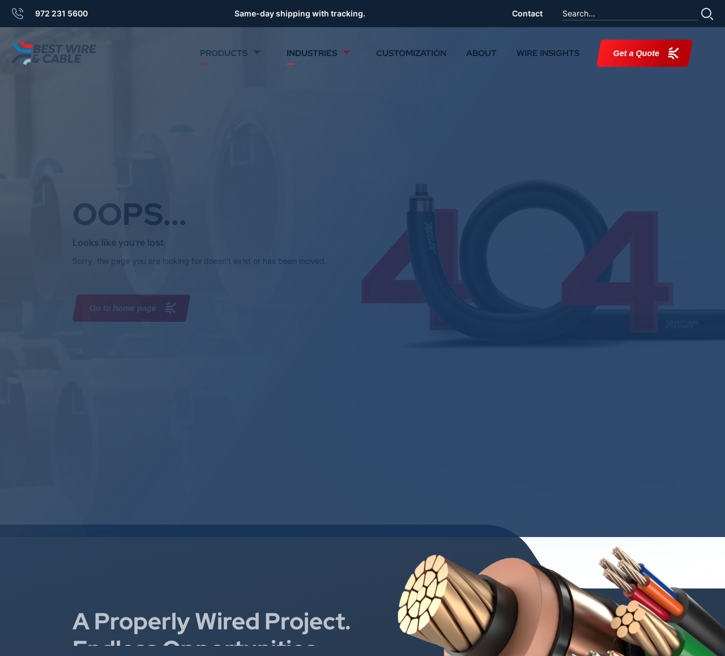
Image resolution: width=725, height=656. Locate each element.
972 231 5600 (61, 13)
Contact (527, 13)
